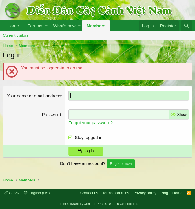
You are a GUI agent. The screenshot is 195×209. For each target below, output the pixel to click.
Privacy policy (144, 193)
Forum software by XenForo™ (97, 204)
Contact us (89, 193)
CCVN (11, 193)
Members (95, 25)
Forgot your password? (90, 122)
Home (13, 25)
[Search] (186, 25)
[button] (46, 25)
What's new (64, 25)
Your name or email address (34, 95)
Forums (35, 25)
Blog (164, 193)
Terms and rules (115, 193)
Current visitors (15, 35)
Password (51, 114)
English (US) (37, 193)
